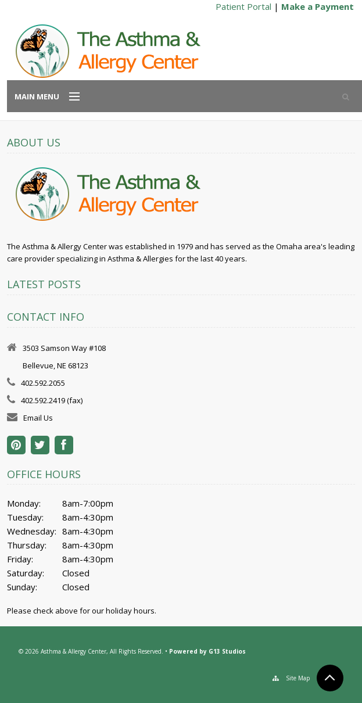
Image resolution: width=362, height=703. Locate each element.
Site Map (298, 678)
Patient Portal (243, 6)
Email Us (38, 418)
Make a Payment (317, 6)
